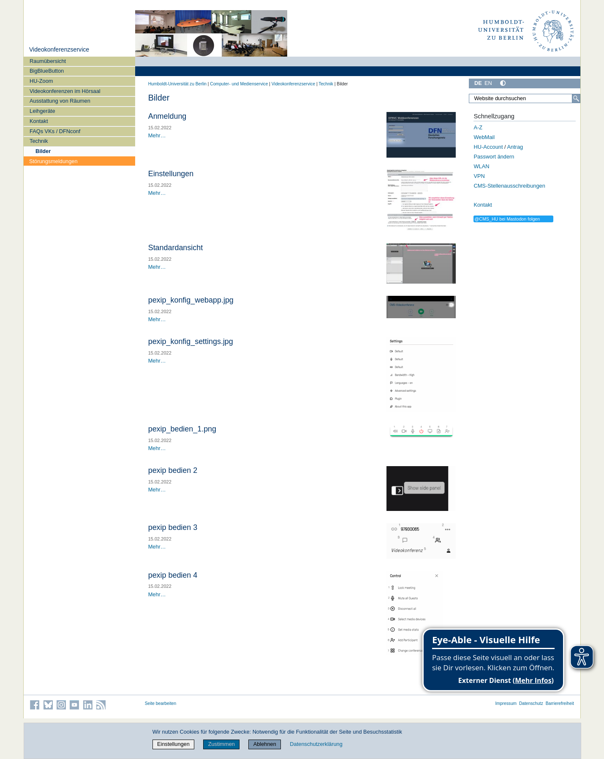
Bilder (43, 151)
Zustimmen (221, 744)
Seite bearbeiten (161, 703)
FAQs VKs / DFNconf (55, 131)
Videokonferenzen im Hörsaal (65, 91)
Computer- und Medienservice (239, 84)
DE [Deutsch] (478, 83)
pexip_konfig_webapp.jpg (191, 300)
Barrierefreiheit (560, 703)
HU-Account (488, 147)
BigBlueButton (47, 71)
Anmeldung (167, 116)
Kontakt (39, 121)
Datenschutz (531, 703)
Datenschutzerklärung (316, 744)
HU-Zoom (41, 81)
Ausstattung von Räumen (60, 101)
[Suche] (576, 98)
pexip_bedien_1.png (182, 429)
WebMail (484, 137)
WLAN (481, 166)
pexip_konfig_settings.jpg (190, 341)
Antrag (515, 147)
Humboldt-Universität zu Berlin (177, 84)
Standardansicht (175, 247)
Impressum (506, 703)
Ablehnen (264, 744)
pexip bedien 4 (173, 575)
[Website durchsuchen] (524, 98)
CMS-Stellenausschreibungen (509, 186)
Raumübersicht (48, 61)
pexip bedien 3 (173, 527)
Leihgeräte (42, 111)
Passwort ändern (493, 156)
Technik (39, 141)
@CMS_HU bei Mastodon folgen (507, 218)
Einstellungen (171, 173)
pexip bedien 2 (173, 470)
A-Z (477, 127)
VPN (478, 176)
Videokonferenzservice (59, 49)
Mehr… (157, 135)
